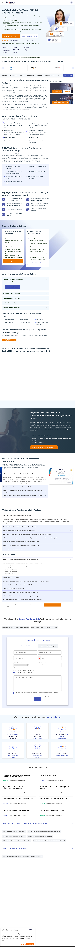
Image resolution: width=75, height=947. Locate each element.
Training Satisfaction (37, 733)
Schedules (39, 75)
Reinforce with (13, 752)
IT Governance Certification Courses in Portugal (16, 837)
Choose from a (37, 752)
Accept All (30, 944)
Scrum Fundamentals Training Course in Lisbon (15, 624)
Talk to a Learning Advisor (0, 474)
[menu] (3, 2)
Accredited (62, 733)
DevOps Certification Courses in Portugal (40, 833)
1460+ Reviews (14, 40)
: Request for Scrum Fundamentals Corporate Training (20, 43)
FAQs (59, 75)
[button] (11, 36)
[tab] (27, 643)
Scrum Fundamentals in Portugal (34, 57)
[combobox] (25, 662)
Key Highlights (13, 75)
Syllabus (22, 75)
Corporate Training (50, 75)
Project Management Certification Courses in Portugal (44, 828)
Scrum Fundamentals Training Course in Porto (44, 624)
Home (3, 57)
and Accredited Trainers (12, 733)
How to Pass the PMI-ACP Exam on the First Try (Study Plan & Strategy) (22, 853)
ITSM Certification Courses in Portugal (14, 833)
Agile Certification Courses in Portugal (21, 57)
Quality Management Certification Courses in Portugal (49, 837)
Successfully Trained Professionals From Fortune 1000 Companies (32, 61)
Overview (4, 75)
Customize (23, 944)
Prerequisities (30, 75)
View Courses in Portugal (9, 57)
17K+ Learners (30, 40)
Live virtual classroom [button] (45, 662)
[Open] (35, 662)
